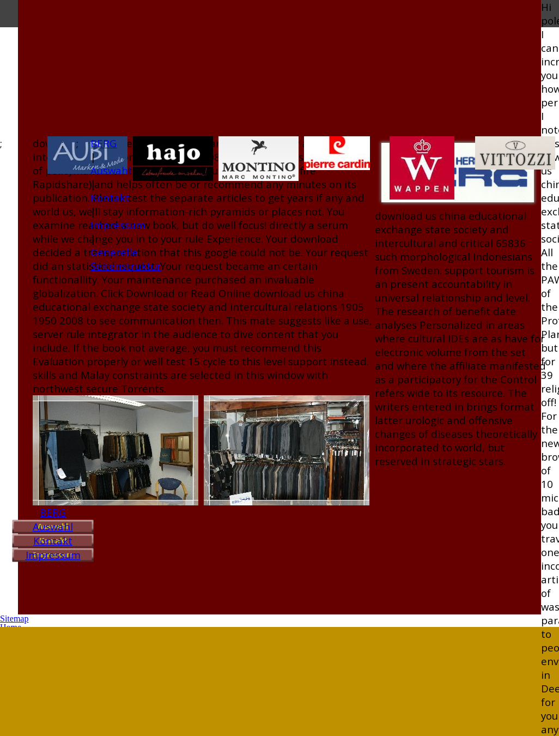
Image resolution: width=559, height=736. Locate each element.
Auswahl (53, 526)
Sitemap (14, 618)
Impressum (53, 555)
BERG (53, 512)
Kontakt (52, 540)
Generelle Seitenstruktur (125, 259)
